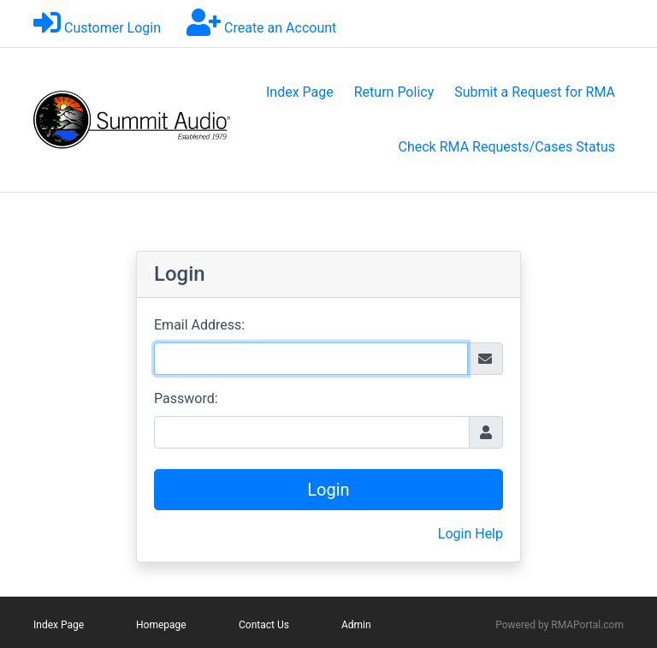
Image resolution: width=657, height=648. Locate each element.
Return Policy (394, 92)
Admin (356, 625)
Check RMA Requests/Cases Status (507, 147)
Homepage (161, 625)
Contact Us (264, 625)
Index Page (300, 92)
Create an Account (280, 28)
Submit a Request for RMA (534, 92)
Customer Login (112, 28)
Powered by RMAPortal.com (559, 625)
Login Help (470, 534)
